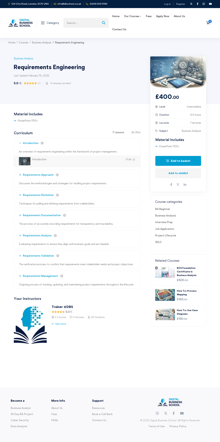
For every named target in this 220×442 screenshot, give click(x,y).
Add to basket (178, 161)
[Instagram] (157, 413)
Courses (23, 42)
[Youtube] (182, 413)
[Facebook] (173, 413)
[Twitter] (165, 413)
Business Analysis (41, 42)
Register (180, 3)
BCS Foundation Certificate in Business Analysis (186, 271)
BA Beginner (162, 209)
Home (11, 42)
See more (59, 323)
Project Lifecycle (165, 235)
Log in (167, 3)
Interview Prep (163, 222)
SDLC (158, 242)
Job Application (164, 228)
